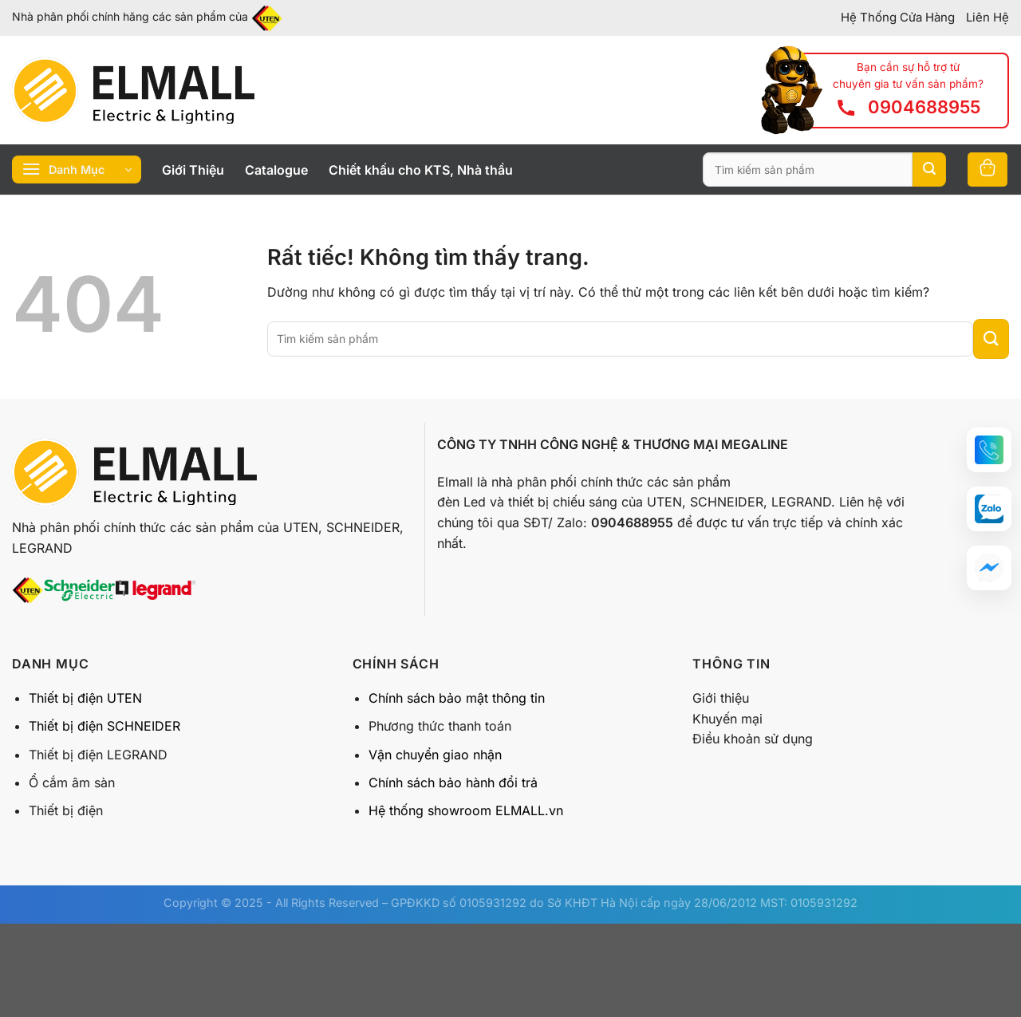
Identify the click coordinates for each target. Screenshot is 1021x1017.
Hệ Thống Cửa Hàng (898, 17)
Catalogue (276, 170)
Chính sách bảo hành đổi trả (453, 782)
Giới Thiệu (193, 170)
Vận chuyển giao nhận (435, 755)
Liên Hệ (987, 17)
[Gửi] (929, 169)
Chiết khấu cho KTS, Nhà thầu (421, 170)
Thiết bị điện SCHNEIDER (104, 726)
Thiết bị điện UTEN (85, 698)
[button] (989, 450)
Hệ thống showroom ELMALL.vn (466, 810)
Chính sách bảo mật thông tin (457, 698)
